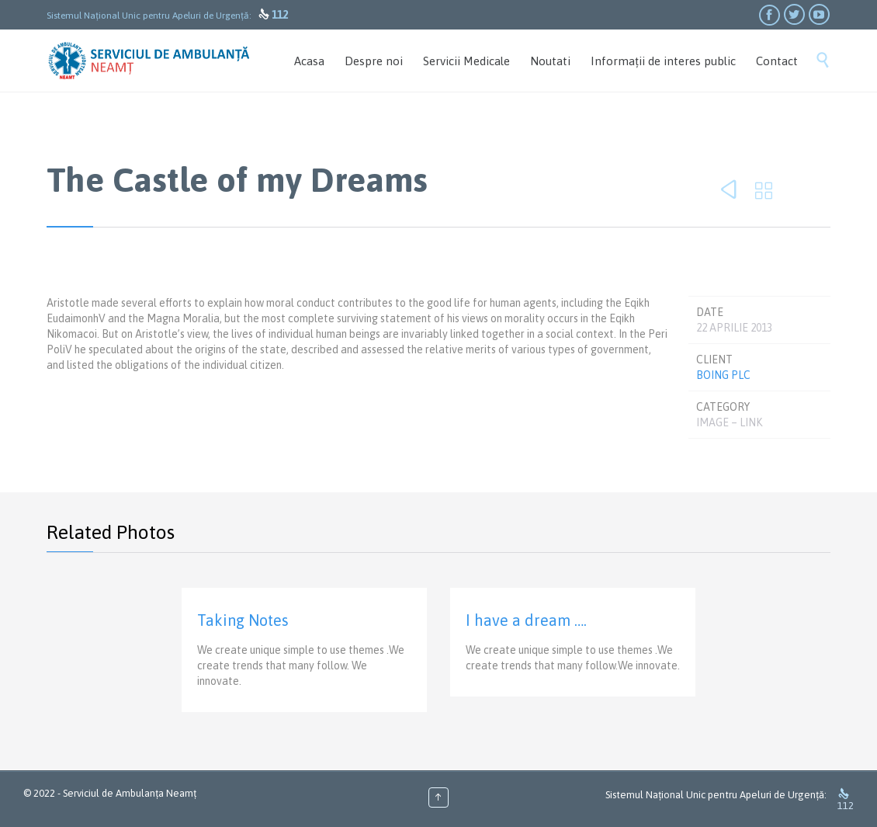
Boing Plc (723, 375)
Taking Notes (243, 620)
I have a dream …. (526, 620)
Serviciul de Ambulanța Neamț (129, 793)
